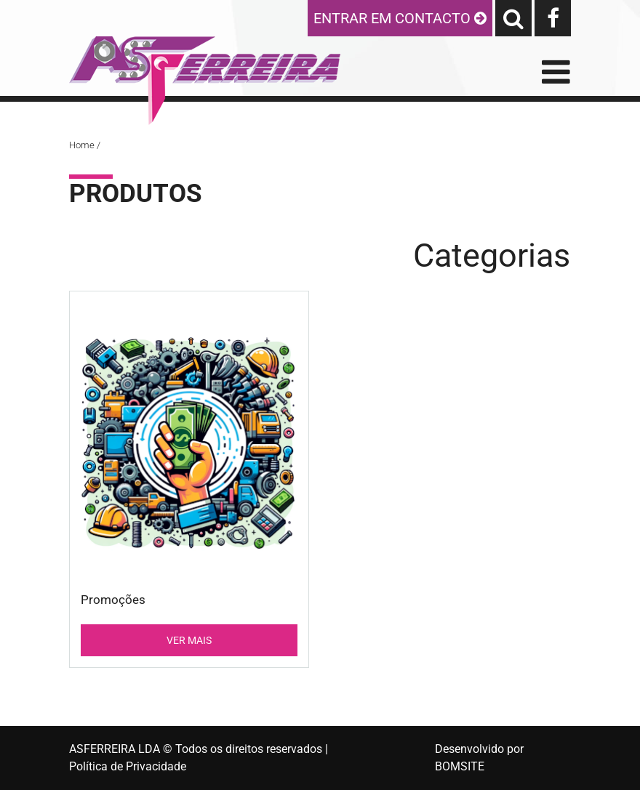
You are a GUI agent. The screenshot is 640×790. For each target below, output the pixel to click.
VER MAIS (189, 640)
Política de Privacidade (127, 766)
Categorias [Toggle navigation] (491, 255)
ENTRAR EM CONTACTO (400, 18)
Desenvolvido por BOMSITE (479, 757)
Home (82, 145)
